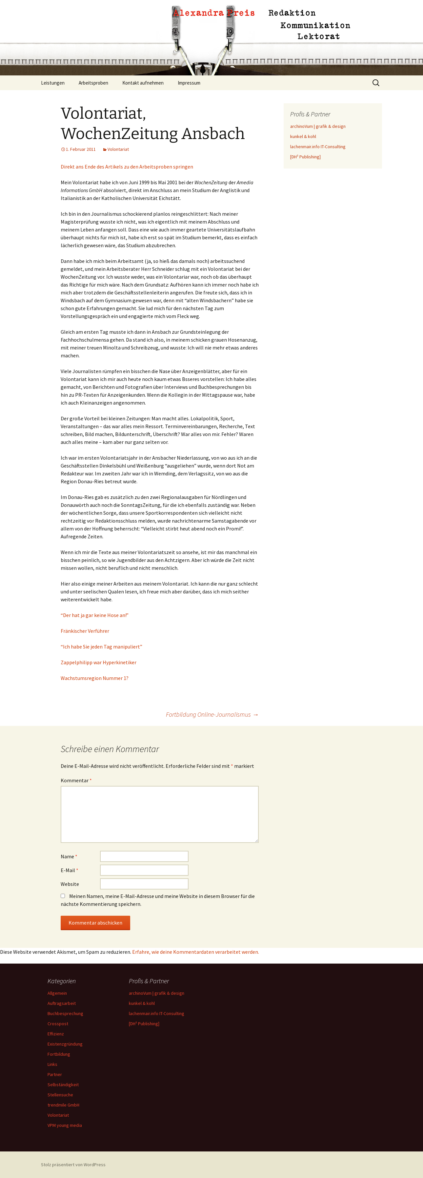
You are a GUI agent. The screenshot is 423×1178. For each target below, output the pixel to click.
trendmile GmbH (63, 1105)
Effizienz (56, 1034)
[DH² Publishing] (305, 157)
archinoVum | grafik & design (318, 126)
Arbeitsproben (93, 83)
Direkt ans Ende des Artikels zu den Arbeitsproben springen (127, 166)
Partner (55, 1074)
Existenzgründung (65, 1044)
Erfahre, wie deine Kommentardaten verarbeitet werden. (195, 951)
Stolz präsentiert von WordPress (73, 1165)
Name (69, 856)
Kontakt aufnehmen (143, 83)
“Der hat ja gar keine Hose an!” (95, 615)
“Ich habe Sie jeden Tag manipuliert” (101, 646)
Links (52, 1064)
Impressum (189, 83)
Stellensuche (60, 1095)
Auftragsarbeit (62, 1003)
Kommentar (76, 780)
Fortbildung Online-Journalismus (212, 714)
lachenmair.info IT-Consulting (318, 147)
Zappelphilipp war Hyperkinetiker (98, 662)
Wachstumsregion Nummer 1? (95, 678)
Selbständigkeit (63, 1085)
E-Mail (69, 870)
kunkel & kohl (303, 136)
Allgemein (57, 993)
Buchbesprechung (65, 1013)
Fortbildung (59, 1054)
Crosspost (58, 1024)
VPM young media (65, 1125)
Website (70, 884)
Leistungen (53, 83)
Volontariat (118, 149)
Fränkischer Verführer (85, 631)
